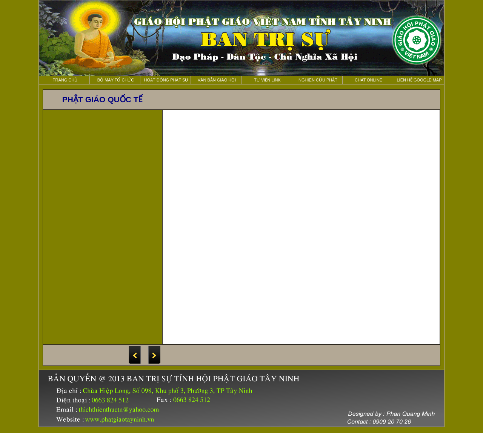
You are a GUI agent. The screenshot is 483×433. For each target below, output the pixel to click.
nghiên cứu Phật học (317, 81)
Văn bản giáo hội (217, 80)
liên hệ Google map (419, 80)
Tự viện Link (267, 80)
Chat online (368, 80)
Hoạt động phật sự (166, 80)
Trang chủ (65, 80)
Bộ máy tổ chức (115, 80)
